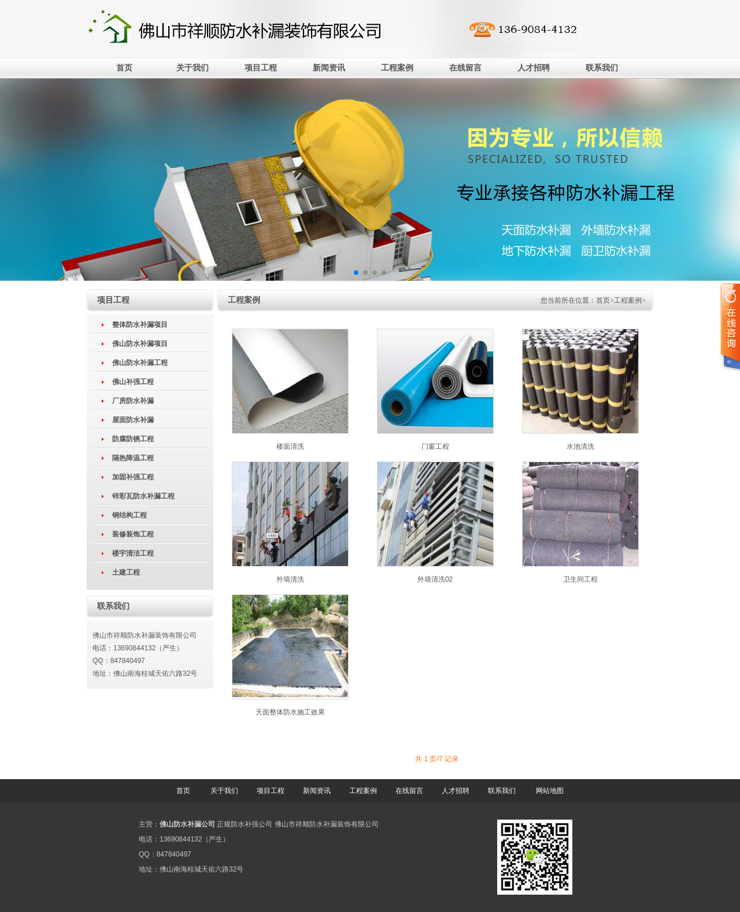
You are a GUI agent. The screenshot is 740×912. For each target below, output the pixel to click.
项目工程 (261, 68)
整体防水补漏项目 (140, 325)
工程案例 (397, 68)
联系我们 (602, 68)
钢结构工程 (129, 515)
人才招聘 (533, 68)
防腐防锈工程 (133, 439)
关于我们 (192, 68)
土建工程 (126, 572)
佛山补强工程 (133, 382)
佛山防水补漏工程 (140, 363)
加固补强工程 (133, 477)
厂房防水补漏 (133, 401)
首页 (124, 68)
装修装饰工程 (133, 534)
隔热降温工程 (133, 458)
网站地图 (550, 791)
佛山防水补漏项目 (140, 344)
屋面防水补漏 (133, 420)
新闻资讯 (329, 68)
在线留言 (465, 68)
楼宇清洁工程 (133, 553)
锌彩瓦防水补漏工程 (143, 496)
